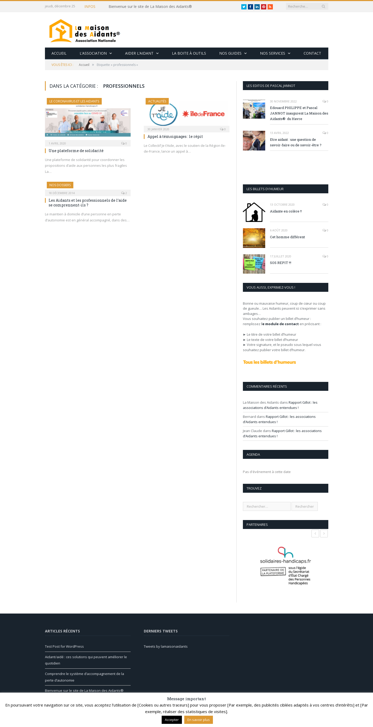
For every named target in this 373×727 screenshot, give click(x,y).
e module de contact (280, 323)
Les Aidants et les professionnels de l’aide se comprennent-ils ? (88, 202)
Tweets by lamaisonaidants (166, 646)
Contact (312, 53)
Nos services (272, 53)
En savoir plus (198, 719)
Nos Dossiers (60, 185)
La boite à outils (189, 53)
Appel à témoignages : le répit (175, 136)
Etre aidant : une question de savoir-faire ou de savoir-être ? (295, 142)
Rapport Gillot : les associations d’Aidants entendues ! (280, 405)
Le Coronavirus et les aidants (74, 101)
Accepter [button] (172, 719)
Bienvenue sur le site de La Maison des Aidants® (150, 6)
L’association (93, 53)
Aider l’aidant (139, 53)
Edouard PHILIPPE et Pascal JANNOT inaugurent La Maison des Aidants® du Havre (299, 113)
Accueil (59, 53)
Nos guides (230, 53)
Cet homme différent (287, 237)
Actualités (157, 101)
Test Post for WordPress (64, 646)
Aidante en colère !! (286, 211)
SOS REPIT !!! (280, 262)
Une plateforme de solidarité (76, 150)
